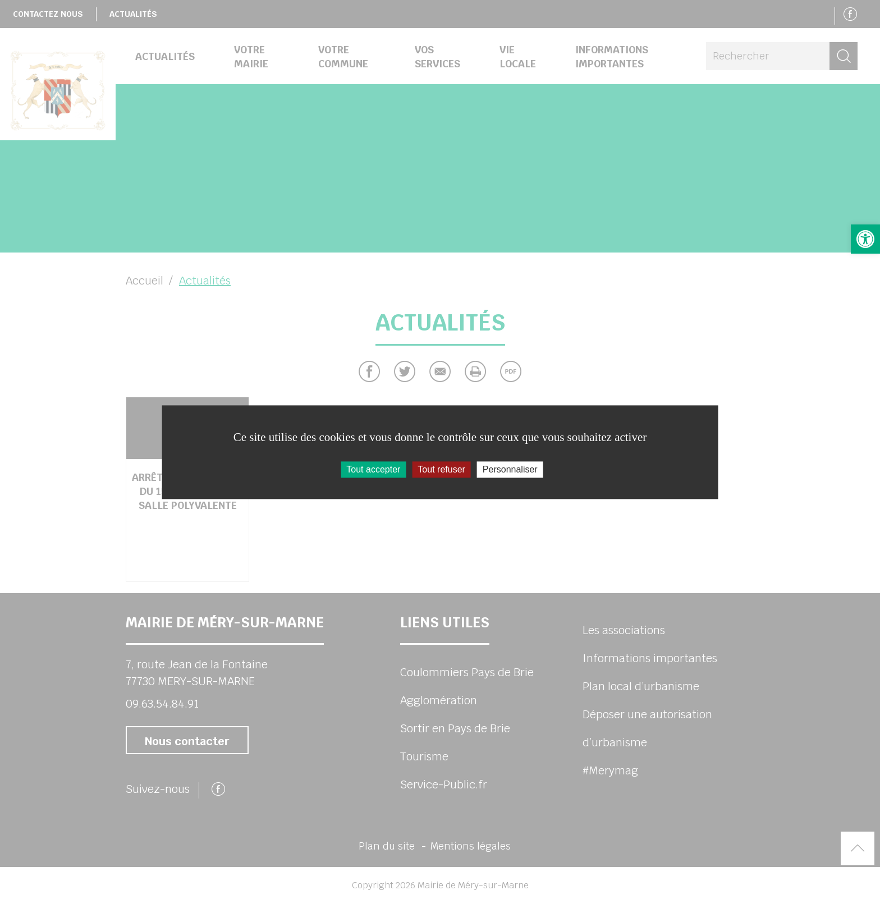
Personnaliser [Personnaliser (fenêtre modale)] (510, 469)
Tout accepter (373, 469)
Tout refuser (441, 469)
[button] (865, 239)
